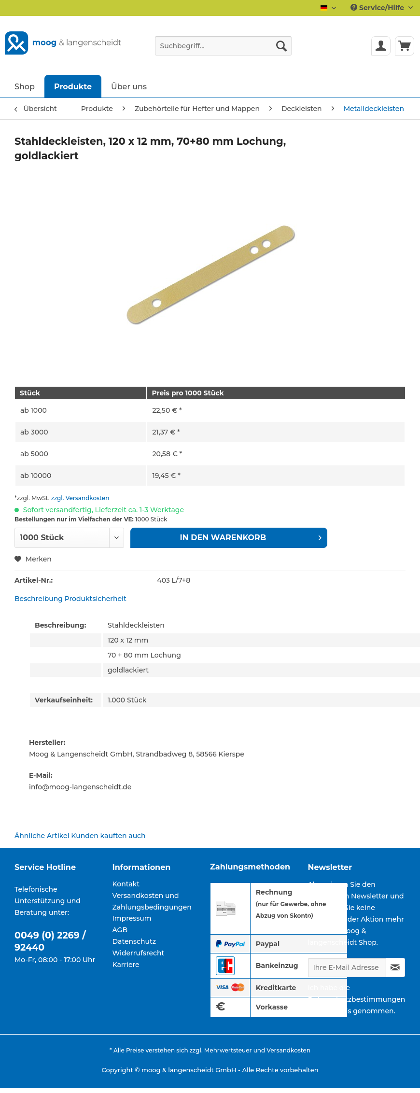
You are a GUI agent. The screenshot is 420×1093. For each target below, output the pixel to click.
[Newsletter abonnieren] (396, 967)
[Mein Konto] (381, 46)
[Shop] (24, 86)
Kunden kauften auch (108, 835)
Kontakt (126, 884)
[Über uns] (128, 86)
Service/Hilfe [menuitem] (378, 7)
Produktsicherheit (95, 598)
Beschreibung (38, 598)
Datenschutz (134, 941)
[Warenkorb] (404, 46)
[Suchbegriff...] (223, 46)
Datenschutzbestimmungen (357, 999)
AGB (120, 929)
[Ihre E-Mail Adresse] (347, 967)
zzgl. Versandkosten (80, 498)
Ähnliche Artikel (42, 835)
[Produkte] (72, 86)
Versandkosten (288, 1050)
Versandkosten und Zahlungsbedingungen (152, 901)
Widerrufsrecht (138, 953)
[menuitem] (223, 50)
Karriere (126, 964)
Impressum (132, 918)
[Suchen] (281, 46)
